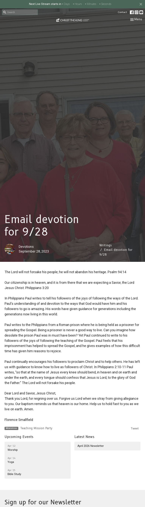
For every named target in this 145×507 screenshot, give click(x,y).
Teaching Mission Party (36, 428)
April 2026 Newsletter (90, 446)
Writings (105, 245)
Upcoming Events (19, 437)
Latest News (84, 437)
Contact (122, 12)
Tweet (135, 428)
